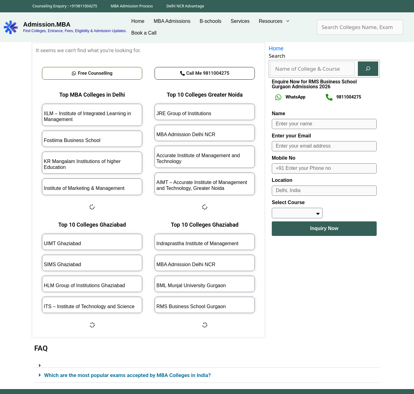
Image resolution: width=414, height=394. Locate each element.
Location (282, 180)
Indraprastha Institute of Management (197, 243)
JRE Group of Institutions (183, 113)
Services (240, 21)
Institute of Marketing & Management (84, 188)
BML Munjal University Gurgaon (191, 285)
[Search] (368, 68)
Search (277, 55)
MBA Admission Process (132, 6)
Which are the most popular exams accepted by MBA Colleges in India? (127, 375)
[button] (207, 363)
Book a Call (144, 33)
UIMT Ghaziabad (62, 243)
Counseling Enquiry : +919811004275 (64, 6)
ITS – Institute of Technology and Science (89, 306)
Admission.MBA (46, 24)
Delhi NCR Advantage (185, 6)
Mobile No (283, 158)
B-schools (210, 21)
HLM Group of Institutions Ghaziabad (84, 285)
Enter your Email (291, 135)
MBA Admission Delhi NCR (185, 134)
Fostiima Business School (72, 140)
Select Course (288, 202)
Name (278, 113)
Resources (277, 21)
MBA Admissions (172, 21)
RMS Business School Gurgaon (191, 306)
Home (138, 21)
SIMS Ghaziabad (62, 264)
